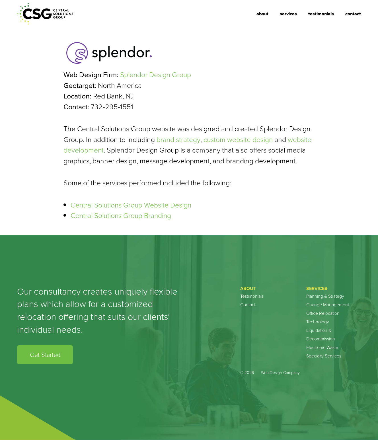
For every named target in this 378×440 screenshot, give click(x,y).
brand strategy (178, 139)
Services (288, 14)
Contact (353, 14)
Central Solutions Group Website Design (132, 205)
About (262, 14)
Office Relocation (323, 313)
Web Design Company (280, 373)
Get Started (45, 354)
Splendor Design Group (156, 74)
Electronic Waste (322, 347)
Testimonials (321, 14)
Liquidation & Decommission (320, 334)
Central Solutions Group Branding (122, 215)
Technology (317, 321)
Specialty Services (323, 356)
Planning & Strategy (325, 296)
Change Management (327, 304)
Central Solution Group (45, 14)
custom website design (238, 139)
